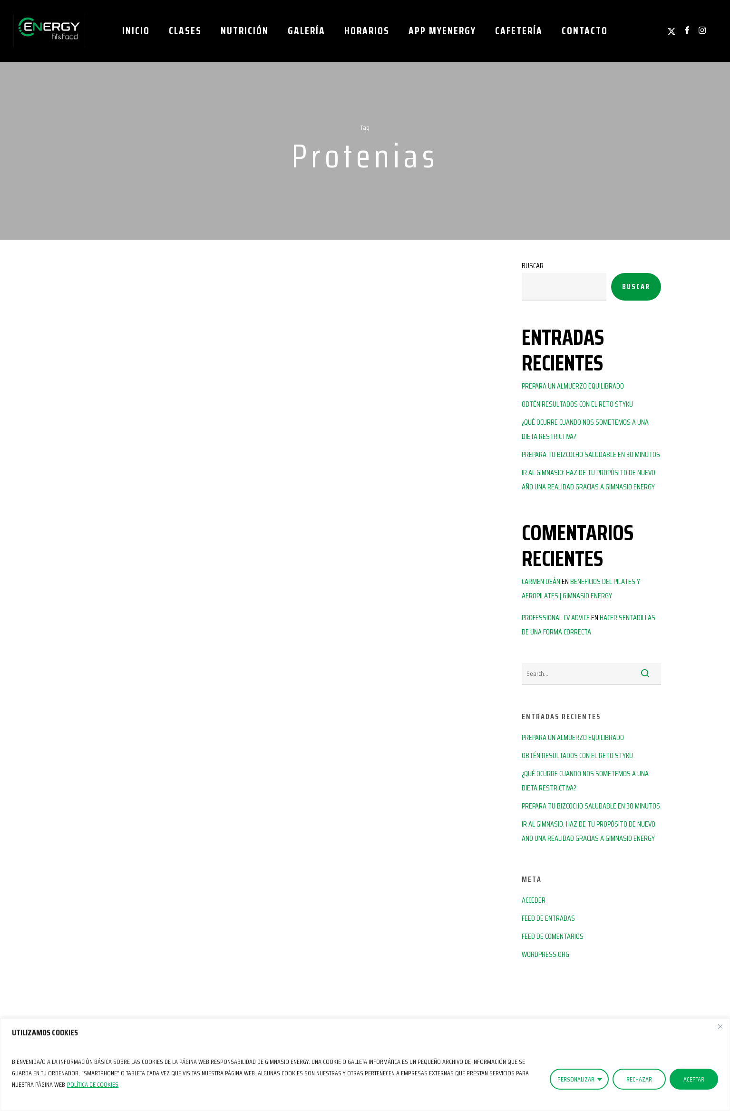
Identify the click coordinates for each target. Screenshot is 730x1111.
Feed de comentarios (553, 936)
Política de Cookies (92, 1084)
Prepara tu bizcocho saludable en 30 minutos (591, 454)
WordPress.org (545, 954)
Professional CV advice (556, 618)
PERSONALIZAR (575, 1079)
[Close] (720, 1026)
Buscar (533, 266)
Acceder (533, 900)
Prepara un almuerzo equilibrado (573, 386)
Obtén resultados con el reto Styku (577, 404)
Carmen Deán (541, 581)
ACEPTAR (693, 1079)
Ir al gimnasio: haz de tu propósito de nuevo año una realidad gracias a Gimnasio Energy (588, 480)
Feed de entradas (548, 918)
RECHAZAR (639, 1079)
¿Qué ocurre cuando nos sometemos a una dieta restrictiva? (585, 429)
